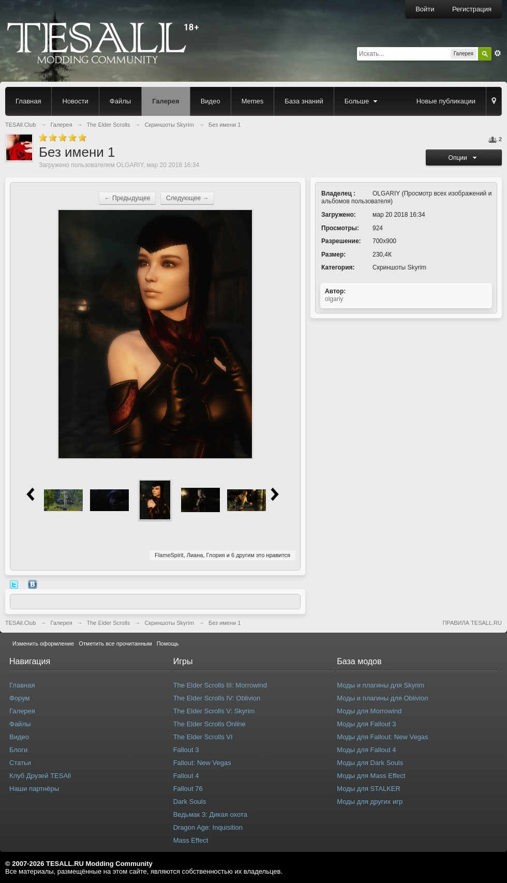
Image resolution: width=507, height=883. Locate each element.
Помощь (168, 643)
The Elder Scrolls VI (203, 737)
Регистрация (471, 9)
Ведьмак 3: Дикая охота (210, 814)
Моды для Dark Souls (370, 763)
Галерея (166, 101)
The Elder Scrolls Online (209, 724)
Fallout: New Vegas (202, 763)
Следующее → (187, 198)
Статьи (20, 763)
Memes (253, 101)
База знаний (304, 101)
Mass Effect (190, 840)
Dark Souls (189, 801)
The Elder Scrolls (108, 623)
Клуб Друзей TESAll (40, 776)
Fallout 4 (186, 776)
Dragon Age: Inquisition (208, 827)
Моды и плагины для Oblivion (382, 698)
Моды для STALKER (368, 788)
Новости (75, 101)
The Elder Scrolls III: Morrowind (220, 685)
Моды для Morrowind (369, 711)
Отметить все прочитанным (115, 643)
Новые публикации (445, 101)
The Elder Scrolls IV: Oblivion (217, 698)
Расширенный (498, 53)
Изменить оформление (43, 643)
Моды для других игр (369, 801)
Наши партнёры (34, 788)
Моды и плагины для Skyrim (380, 685)
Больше (362, 101)
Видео (210, 101)
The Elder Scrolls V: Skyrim (214, 711)
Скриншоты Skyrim (399, 267)
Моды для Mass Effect (371, 776)
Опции (464, 157)
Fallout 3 (186, 750)
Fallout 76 (188, 788)
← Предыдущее (128, 198)
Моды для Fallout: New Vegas (382, 737)
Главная (28, 101)
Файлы (120, 101)
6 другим (243, 555)
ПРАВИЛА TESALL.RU (472, 623)
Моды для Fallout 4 (366, 750)
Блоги (18, 750)
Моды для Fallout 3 (366, 724)
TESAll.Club (20, 623)
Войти (424, 9)
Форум (19, 698)
